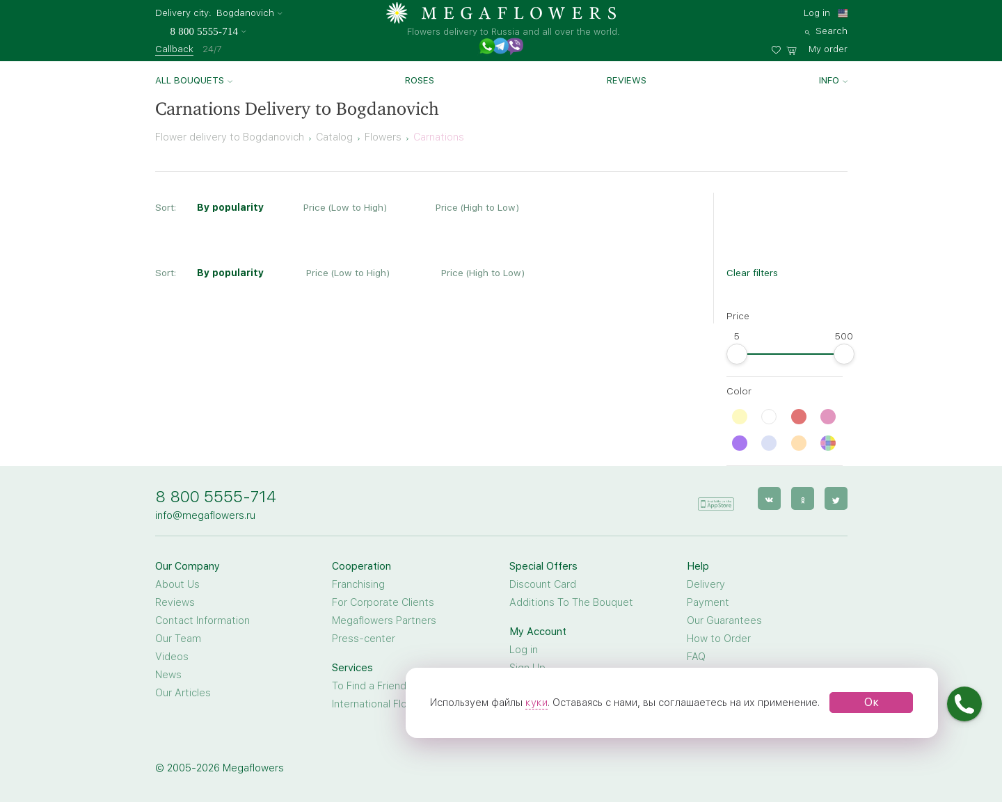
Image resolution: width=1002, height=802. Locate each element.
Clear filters (752, 272)
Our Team (178, 638)
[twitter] (836, 498)
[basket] (817, 47)
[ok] (802, 498)
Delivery (706, 584)
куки (536, 702)
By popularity (230, 207)
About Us (177, 584)
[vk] (769, 498)
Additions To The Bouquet (571, 602)
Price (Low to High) (345, 207)
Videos (172, 656)
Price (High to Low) (477, 207)
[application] (716, 497)
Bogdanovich (245, 13)
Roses (419, 80)
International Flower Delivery (399, 704)
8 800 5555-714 (215, 496)
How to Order (719, 638)
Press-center (363, 638)
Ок (871, 702)
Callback (174, 48)
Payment (708, 602)
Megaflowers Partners (384, 620)
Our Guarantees (724, 620)
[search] (826, 29)
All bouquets (189, 80)
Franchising (358, 584)
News (168, 674)
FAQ (696, 656)
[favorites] (779, 47)
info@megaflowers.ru (205, 515)
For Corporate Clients (383, 602)
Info (829, 80)
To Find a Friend (369, 686)
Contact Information (202, 620)
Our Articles (183, 693)
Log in (817, 12)
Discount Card (542, 584)
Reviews (626, 80)
